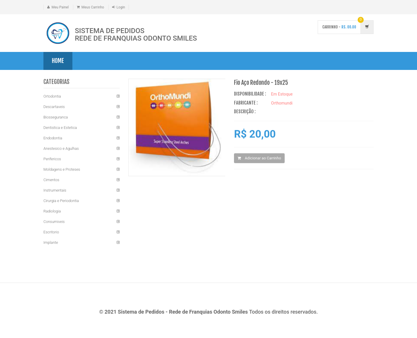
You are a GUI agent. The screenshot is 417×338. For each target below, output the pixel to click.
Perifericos (52, 159)
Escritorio (51, 232)
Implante (50, 243)
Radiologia (52, 211)
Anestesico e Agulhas (61, 149)
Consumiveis (54, 222)
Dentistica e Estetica (60, 128)
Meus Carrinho (92, 7)
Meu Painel (60, 7)
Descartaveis (54, 107)
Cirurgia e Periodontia (61, 201)
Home (58, 60)
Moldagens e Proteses (61, 169)
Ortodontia (52, 96)
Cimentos (51, 180)
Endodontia (52, 138)
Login (120, 7)
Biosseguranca (55, 117)
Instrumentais (54, 190)
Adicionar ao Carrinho (259, 158)
